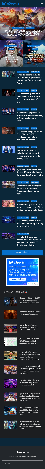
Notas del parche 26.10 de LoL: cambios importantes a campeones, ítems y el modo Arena (29, 78)
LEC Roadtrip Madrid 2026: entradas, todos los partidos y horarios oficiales (30, 223)
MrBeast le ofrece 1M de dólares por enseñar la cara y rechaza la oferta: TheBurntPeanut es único (30, 355)
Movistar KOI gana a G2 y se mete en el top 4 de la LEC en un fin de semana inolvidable (30, 207)
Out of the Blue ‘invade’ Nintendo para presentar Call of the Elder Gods (28, 327)
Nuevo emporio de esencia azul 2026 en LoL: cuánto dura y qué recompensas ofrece (34, 57)
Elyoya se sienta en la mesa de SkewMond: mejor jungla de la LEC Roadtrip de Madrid (30, 172)
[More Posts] (22, 252)
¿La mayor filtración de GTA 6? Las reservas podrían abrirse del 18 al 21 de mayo (29, 300)
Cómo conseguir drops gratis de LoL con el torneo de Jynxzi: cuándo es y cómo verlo (29, 189)
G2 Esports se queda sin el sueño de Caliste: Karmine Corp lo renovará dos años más (28, 97)
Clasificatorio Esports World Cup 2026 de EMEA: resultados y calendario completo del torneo (29, 135)
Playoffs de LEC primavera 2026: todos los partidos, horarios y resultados (29, 382)
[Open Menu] (42, 3)
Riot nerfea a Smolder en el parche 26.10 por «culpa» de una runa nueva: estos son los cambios (23, 33)
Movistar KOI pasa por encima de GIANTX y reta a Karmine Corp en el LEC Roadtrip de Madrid (29, 241)
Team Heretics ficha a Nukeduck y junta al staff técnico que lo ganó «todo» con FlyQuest (29, 154)
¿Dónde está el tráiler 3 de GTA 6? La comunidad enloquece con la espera (29, 341)
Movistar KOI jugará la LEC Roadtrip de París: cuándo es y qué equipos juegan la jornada (30, 116)
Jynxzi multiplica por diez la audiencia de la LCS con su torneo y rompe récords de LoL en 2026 (12, 57)
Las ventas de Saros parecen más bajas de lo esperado (30, 312)
